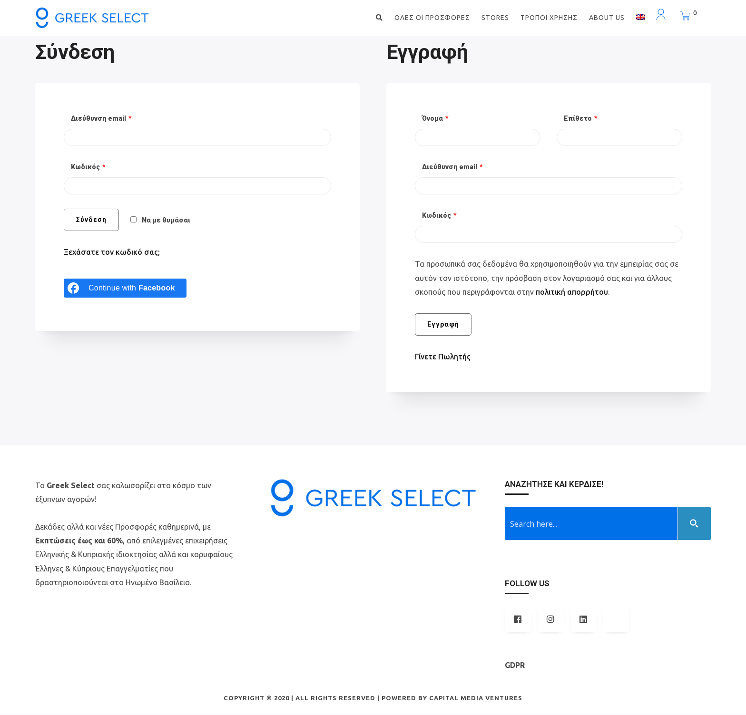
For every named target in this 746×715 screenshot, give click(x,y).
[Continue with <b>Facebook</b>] (125, 288)
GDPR (515, 665)
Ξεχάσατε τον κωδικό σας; (113, 253)
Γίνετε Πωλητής (443, 357)
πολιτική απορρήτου (573, 292)
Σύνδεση (91, 220)
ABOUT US (607, 17)
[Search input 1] (591, 524)
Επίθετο (581, 119)
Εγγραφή (443, 325)
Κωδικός (88, 167)
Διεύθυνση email (101, 119)
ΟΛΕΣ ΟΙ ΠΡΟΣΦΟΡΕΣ (432, 17)
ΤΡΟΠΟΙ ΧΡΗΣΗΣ (549, 17)
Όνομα (435, 119)
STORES (495, 17)
